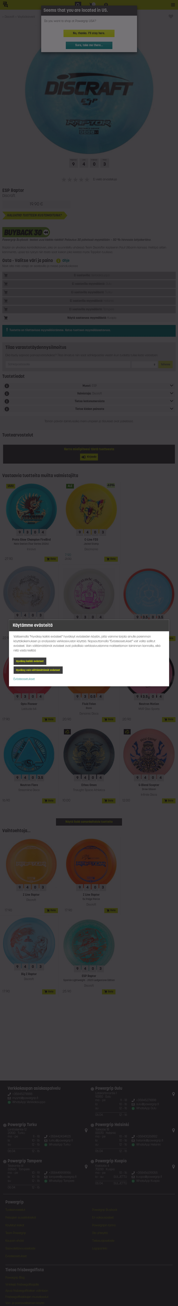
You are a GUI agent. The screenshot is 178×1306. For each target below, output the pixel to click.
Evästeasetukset (24, 679)
